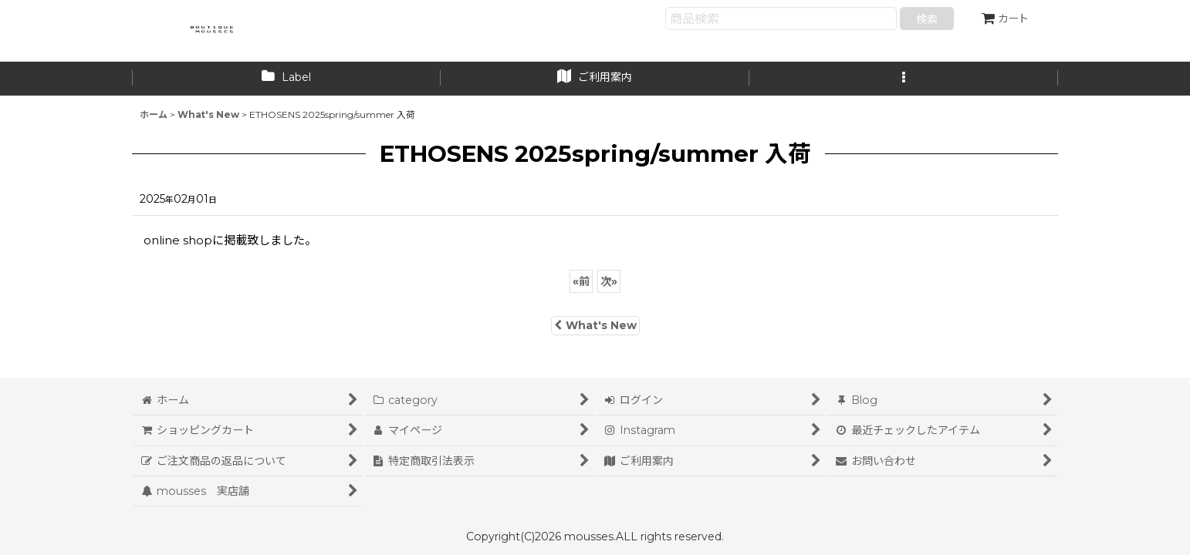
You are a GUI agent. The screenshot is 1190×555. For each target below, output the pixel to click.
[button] (903, 79)
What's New (595, 325)
